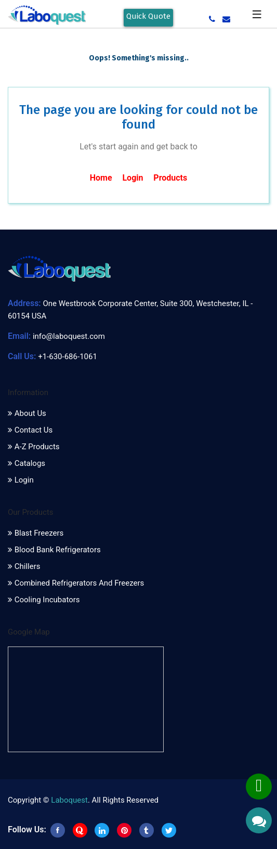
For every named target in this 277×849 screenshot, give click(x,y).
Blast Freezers (35, 533)
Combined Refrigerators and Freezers (76, 583)
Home (101, 178)
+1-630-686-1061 (67, 356)
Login (132, 178)
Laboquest (69, 800)
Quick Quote (148, 16)
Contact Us (30, 430)
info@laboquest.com (69, 336)
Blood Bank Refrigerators (54, 549)
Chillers (24, 566)
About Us (27, 413)
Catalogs (26, 463)
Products (170, 178)
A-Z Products (34, 446)
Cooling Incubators (44, 599)
